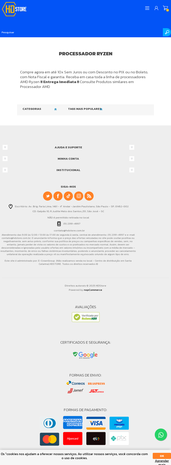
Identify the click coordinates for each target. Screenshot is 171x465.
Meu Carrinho (165, 8)
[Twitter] (47, 196)
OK (162, 456)
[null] (68, 196)
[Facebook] (58, 196)
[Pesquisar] (85, 32)
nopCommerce (93, 290)
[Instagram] (78, 196)
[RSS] (89, 196)
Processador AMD (35, 87)
